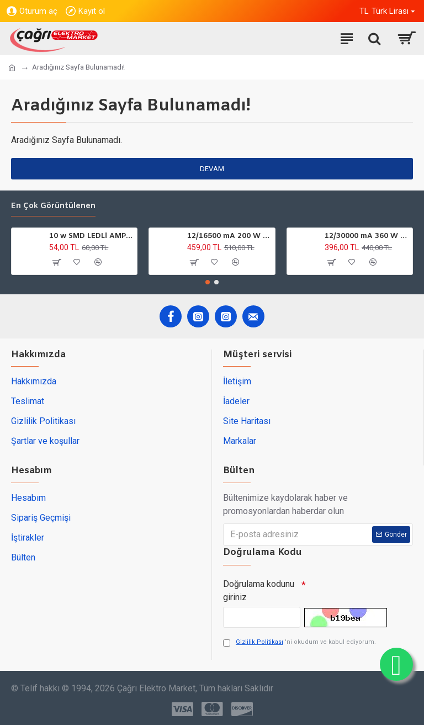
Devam (212, 169)
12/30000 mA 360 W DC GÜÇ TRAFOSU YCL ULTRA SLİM (367, 236)
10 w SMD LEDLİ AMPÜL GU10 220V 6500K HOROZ (91, 236)
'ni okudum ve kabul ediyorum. (299, 642)
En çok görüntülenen (53, 206)
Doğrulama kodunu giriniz (258, 590)
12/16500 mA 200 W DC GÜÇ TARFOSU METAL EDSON (229, 236)
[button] (207, 282)
